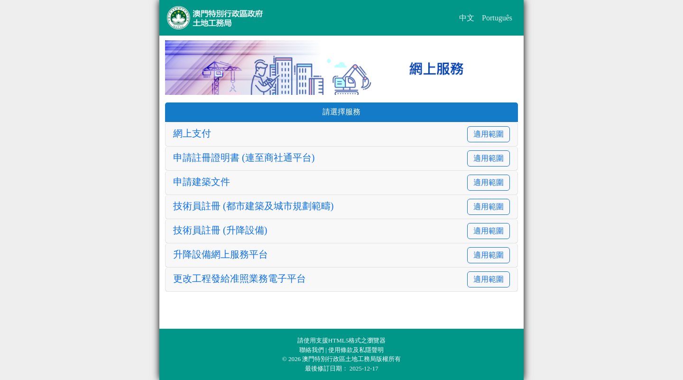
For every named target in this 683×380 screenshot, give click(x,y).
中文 (466, 18)
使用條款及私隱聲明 (356, 349)
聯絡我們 (312, 349)
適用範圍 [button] (488, 134)
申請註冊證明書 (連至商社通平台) (243, 157)
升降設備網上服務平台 (220, 254)
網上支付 (192, 133)
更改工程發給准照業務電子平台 (239, 278)
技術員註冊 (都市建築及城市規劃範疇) (253, 206)
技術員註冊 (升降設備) (220, 230)
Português (497, 18)
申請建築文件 (201, 181)
